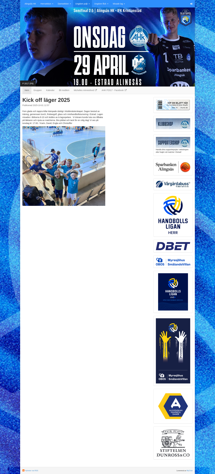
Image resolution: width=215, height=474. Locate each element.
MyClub (190, 470)
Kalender (50, 90)
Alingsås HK (30, 4)
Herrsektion (46, 4)
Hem (27, 90)
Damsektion (64, 4)
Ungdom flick (101, 4)
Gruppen (38, 90)
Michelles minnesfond (85, 90)
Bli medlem (64, 90)
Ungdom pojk (82, 4)
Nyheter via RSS (31, 470)
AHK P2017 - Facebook (114, 90)
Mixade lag (119, 4)
